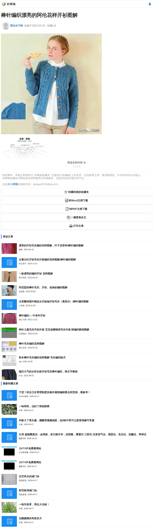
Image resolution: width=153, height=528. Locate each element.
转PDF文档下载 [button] (76, 209)
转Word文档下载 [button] (76, 200)
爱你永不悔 (12, 25)
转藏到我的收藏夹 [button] (76, 192)
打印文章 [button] (76, 226)
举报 (15, 184)
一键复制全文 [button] (76, 217)
